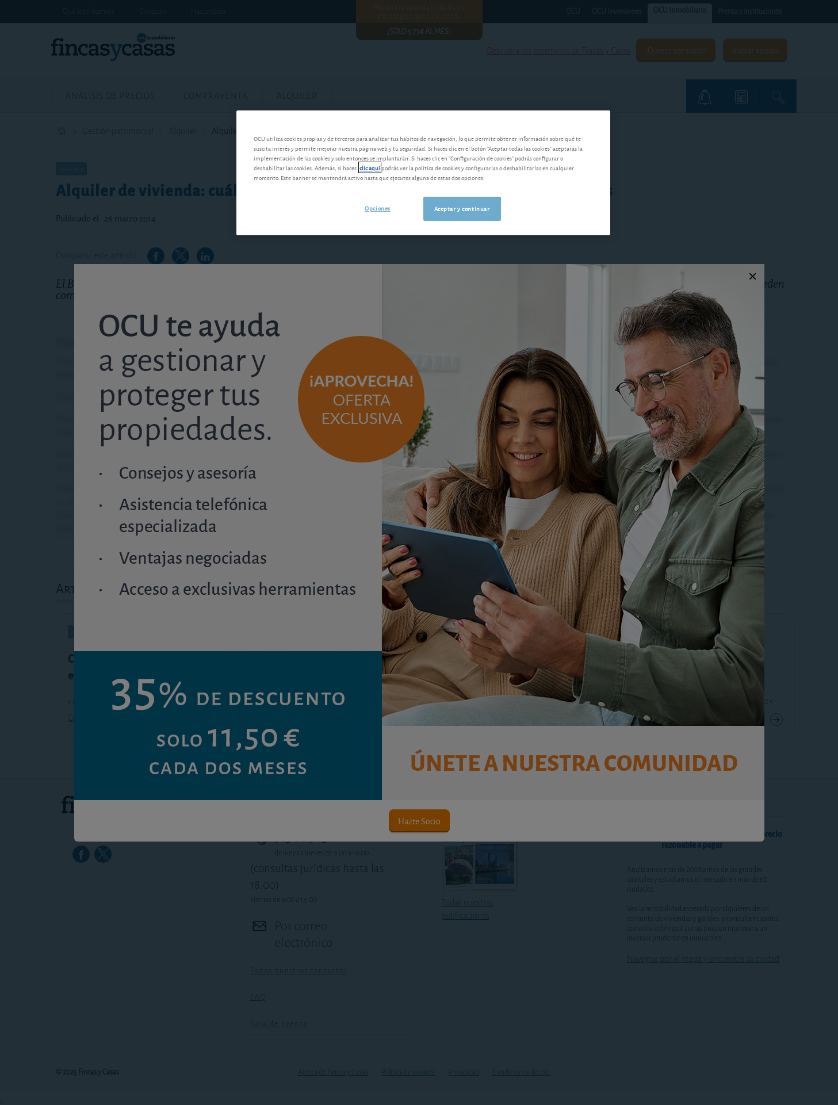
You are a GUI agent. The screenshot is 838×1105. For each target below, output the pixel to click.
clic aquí (369, 167)
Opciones (378, 207)
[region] (423, 172)
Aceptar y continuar (462, 208)
